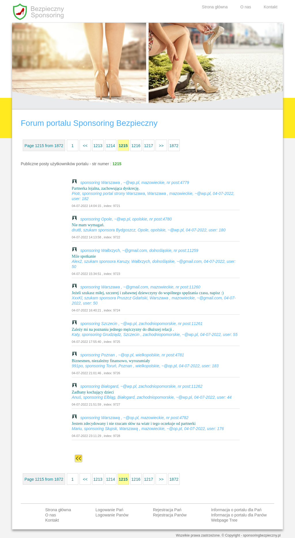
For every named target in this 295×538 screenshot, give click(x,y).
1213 (97, 145)
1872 (173, 145)
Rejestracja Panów (170, 515)
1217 (148, 145)
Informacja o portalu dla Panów (239, 515)
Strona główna (215, 7)
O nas (245, 7)
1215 (123, 145)
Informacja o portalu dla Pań (236, 509)
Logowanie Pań (110, 509)
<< (85, 145)
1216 (135, 145)
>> (161, 145)
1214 (110, 145)
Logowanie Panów (112, 515)
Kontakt (270, 7)
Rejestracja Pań (167, 509)
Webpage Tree (224, 520)
